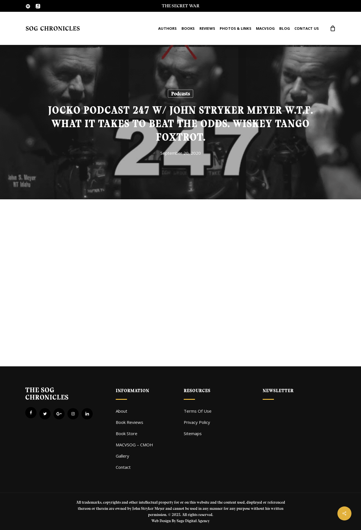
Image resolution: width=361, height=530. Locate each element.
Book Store (126, 433)
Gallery (122, 456)
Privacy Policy (197, 422)
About (121, 411)
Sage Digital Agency (193, 520)
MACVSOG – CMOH (134, 444)
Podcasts (180, 94)
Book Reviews (129, 422)
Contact (123, 467)
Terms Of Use (198, 411)
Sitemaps (193, 433)
